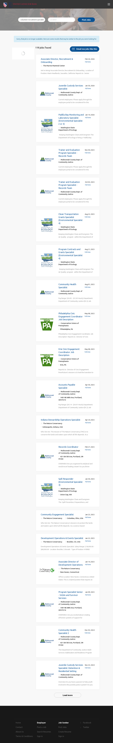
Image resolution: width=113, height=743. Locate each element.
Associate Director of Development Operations (70, 561)
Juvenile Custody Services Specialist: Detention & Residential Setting (70, 666)
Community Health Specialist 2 (67, 629)
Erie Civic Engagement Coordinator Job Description (69, 350)
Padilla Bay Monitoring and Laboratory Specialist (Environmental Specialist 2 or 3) (71, 117)
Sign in (40, 734)
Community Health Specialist (67, 284)
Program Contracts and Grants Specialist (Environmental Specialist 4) (70, 252)
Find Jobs (86, 20)
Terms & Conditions (24, 734)
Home (18, 721)
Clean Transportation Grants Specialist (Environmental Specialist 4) (70, 216)
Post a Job (41, 725)
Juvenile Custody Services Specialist (70, 85)
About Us (20, 730)
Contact (19, 725)
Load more (68, 693)
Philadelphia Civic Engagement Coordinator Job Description (70, 314)
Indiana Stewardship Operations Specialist (60, 418)
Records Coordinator (68, 445)
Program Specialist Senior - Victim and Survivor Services (70, 593)
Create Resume (64, 730)
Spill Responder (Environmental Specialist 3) (70, 480)
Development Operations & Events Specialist (62, 536)
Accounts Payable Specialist (66, 384)
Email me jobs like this (86, 47)
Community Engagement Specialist (57, 512)
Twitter (86, 725)
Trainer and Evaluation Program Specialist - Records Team (69, 151)
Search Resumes (44, 730)
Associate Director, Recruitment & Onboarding (57, 58)
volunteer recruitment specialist (24, 53)
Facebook (87, 721)
